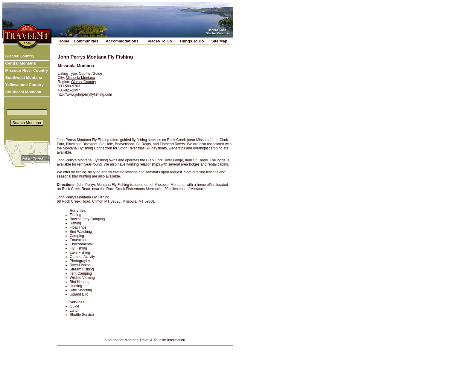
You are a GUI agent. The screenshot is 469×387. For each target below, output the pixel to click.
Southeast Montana (22, 92)
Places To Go (159, 41)
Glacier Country (19, 56)
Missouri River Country (26, 70)
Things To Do (191, 41)
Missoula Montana (80, 78)
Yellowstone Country (24, 84)
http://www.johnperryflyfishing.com (85, 94)
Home (64, 41)
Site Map (219, 41)
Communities (86, 41)
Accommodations (122, 41)
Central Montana (20, 63)
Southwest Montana (23, 77)
